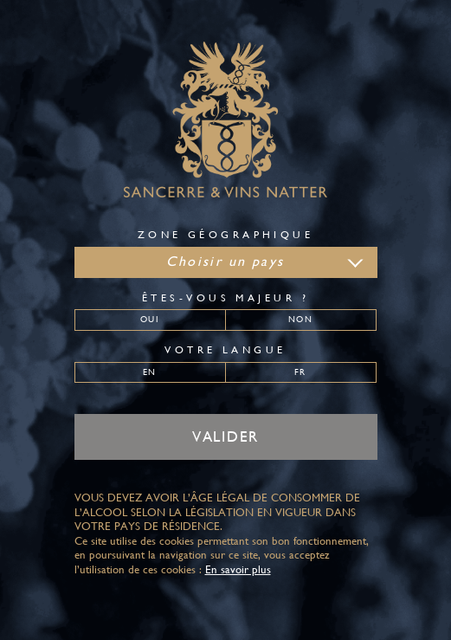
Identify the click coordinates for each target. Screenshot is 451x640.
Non (300, 319)
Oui (149, 319)
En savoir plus (238, 569)
